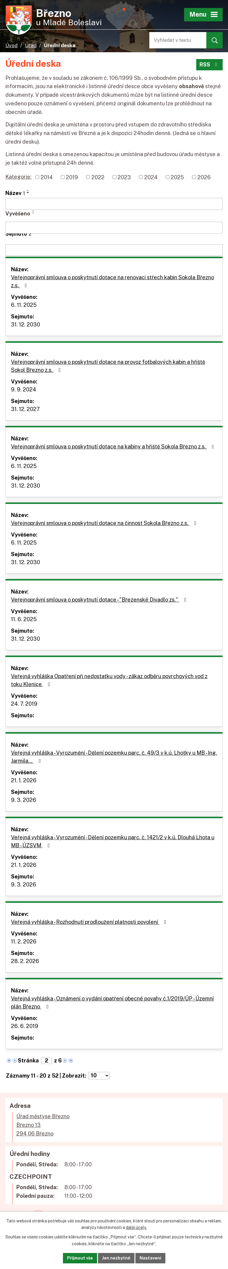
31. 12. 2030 (25, 324)
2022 (97, 177)
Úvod (11, 45)
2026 (204, 177)
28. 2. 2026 (25, 961)
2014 (47, 177)
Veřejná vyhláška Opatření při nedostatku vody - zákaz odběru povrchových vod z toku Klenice (109, 680)
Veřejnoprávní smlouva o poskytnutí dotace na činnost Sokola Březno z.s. (105, 523)
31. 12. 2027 (25, 409)
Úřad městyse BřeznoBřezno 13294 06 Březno (42, 1125)
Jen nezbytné (116, 1258)
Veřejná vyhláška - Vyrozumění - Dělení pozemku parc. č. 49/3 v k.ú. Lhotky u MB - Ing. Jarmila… (114, 757)
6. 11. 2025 (24, 305)
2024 (151, 177)
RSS (210, 64)
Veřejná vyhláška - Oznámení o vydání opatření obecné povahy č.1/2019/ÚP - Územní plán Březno (112, 1002)
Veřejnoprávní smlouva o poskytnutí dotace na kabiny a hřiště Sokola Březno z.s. (113, 446)
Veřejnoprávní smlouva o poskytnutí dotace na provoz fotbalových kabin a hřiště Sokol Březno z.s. (108, 366)
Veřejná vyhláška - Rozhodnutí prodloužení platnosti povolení (90, 922)
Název (15, 193)
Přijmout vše (80, 1258)
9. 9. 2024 (23, 389)
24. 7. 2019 (24, 704)
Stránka (28, 1060)
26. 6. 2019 (24, 1026)
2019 (72, 177)
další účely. (136, 1227)
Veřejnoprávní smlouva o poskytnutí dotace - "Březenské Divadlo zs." (100, 600)
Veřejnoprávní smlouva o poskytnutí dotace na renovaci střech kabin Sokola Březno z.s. (112, 281)
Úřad (31, 45)
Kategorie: (18, 177)
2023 (124, 177)
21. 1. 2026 (24, 780)
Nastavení (150, 1258)
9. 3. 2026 (23, 800)
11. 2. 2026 (24, 941)
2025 (177, 177)
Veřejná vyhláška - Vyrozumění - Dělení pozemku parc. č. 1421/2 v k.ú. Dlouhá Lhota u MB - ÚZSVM (112, 841)
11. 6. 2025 (24, 619)
